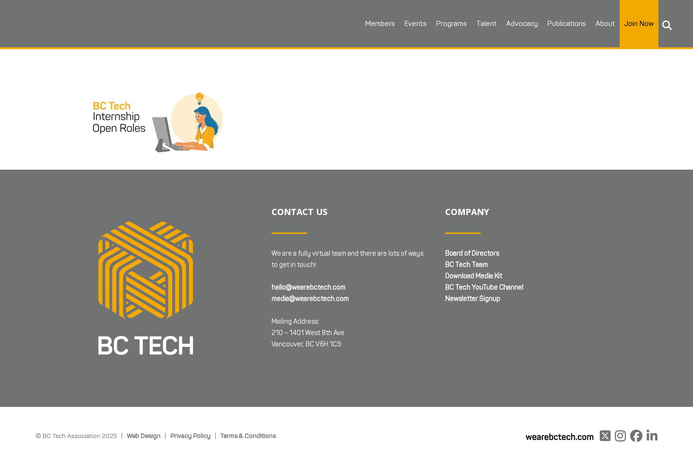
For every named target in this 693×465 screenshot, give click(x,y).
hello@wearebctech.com (308, 288)
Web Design (143, 435)
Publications (566, 23)
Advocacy (522, 23)
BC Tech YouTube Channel (484, 288)
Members (380, 23)
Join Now (639, 23)
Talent (486, 23)
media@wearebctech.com (310, 299)
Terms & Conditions (248, 435)
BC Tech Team (466, 265)
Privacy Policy (190, 435)
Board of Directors (472, 254)
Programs (451, 23)
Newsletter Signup (472, 299)
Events (415, 23)
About (605, 23)
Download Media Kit (473, 276)
